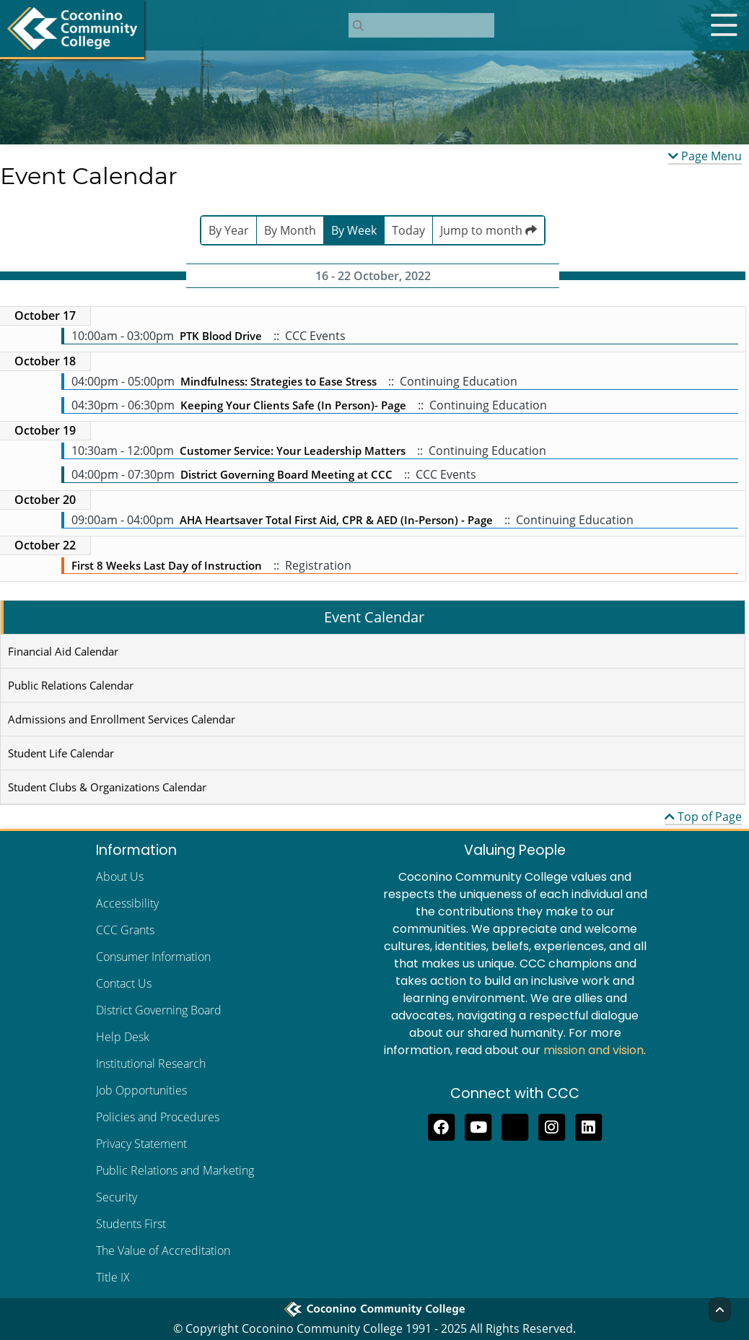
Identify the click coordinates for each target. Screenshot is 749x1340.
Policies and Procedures (157, 1117)
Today (408, 230)
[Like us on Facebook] (441, 1126)
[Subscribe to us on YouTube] (478, 1126)
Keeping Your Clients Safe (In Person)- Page (293, 405)
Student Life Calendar (61, 753)
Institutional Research (151, 1063)
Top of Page (703, 817)
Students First (131, 1224)
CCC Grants (125, 930)
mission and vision (593, 1050)
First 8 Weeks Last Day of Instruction (166, 565)
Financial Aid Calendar (63, 651)
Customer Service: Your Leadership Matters (293, 450)
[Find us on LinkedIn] (588, 1126)
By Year (229, 230)
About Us (120, 876)
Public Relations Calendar (70, 685)
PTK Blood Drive (222, 336)
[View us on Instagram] (552, 1126)
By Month (290, 230)
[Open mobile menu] (723, 25)
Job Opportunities (141, 1090)
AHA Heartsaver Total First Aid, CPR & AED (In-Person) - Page (336, 520)
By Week (354, 230)
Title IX (113, 1277)
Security (116, 1197)
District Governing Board (159, 1010)
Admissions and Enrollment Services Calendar (121, 719)
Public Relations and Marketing (175, 1170)
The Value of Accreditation (163, 1250)
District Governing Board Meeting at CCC (286, 474)
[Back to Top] (720, 1309)
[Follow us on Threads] (515, 1126)
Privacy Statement (141, 1144)
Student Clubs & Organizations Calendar (107, 787)
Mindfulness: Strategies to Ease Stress (278, 381)
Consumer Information (153, 957)
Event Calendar (374, 617)
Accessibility (127, 903)
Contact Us (124, 983)
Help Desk (122, 1037)
